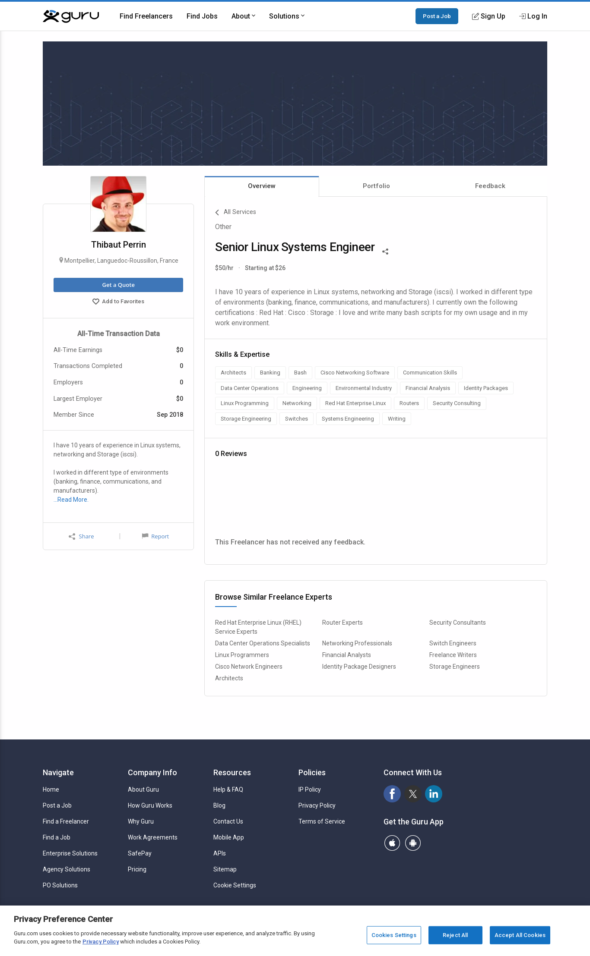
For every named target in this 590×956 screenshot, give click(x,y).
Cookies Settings (393, 935)
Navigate (58, 772)
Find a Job (56, 837)
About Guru (143, 789)
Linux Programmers (242, 654)
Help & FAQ (228, 789)
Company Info (152, 772)
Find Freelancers (146, 16)
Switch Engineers (452, 643)
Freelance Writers (453, 654)
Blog (219, 805)
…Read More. (71, 499)
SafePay (140, 853)
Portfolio (376, 186)
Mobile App (228, 837)
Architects (229, 678)
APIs (219, 853)
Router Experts (342, 622)
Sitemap (225, 869)
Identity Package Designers (359, 666)
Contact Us (228, 821)
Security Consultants (457, 622)
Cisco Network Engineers (248, 666)
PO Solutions (60, 885)
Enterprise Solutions (70, 853)
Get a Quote (118, 285)
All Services (235, 212)
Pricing (137, 869)
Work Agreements (153, 837)
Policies (312, 772)
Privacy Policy (317, 805)
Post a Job (437, 16)
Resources (232, 772)
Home (51, 789)
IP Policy (309, 789)
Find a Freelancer (66, 821)
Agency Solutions (66, 869)
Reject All (455, 935)
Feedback (490, 186)
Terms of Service (321, 821)
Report (155, 536)
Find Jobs (202, 16)
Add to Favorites (118, 302)
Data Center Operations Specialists (262, 643)
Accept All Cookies (520, 935)
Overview (262, 186)
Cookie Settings (234, 885)
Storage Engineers (454, 666)
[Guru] (71, 16)
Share (81, 536)
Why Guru (141, 821)
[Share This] (385, 251)
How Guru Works (150, 805)
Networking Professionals (357, 643)
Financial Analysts (346, 654)
